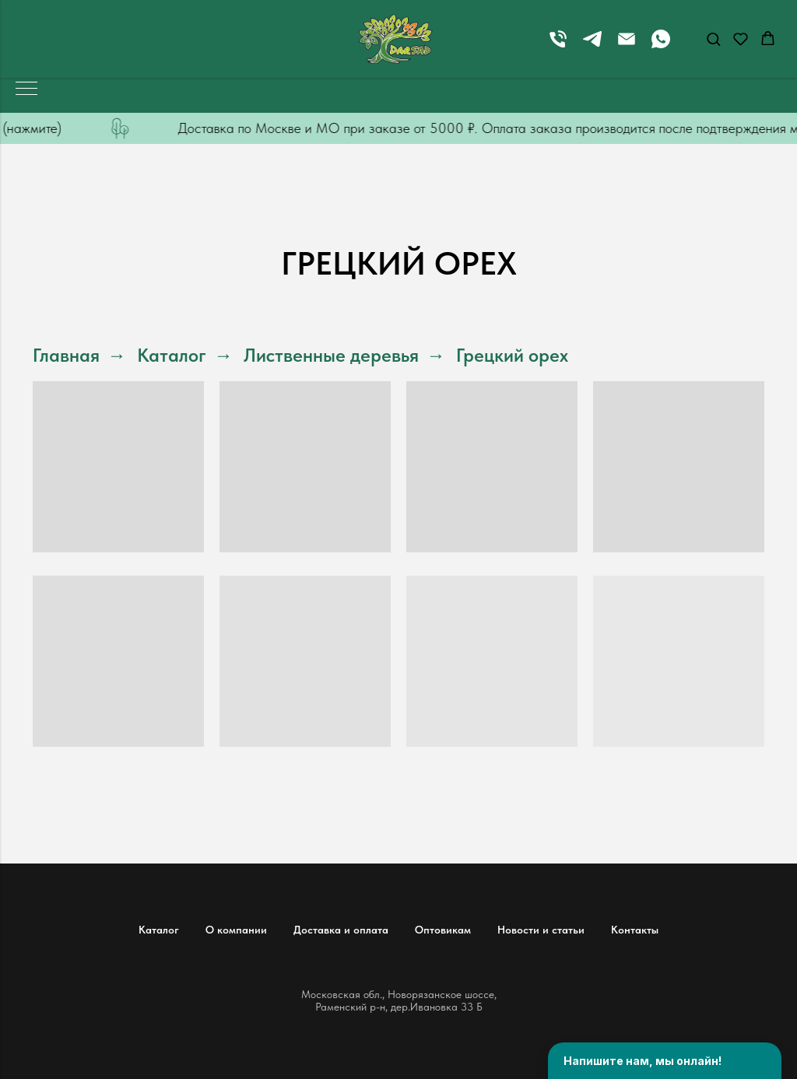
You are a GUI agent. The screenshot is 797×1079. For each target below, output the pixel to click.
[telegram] (592, 46)
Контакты (634, 929)
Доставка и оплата (340, 929)
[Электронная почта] (626, 46)
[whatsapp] (660, 46)
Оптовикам (443, 929)
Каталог (171, 355)
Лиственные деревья (331, 355)
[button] (713, 38)
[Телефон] (558, 46)
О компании (236, 929)
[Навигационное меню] (26, 89)
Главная (66, 355)
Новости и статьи (541, 929)
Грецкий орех (512, 355)
